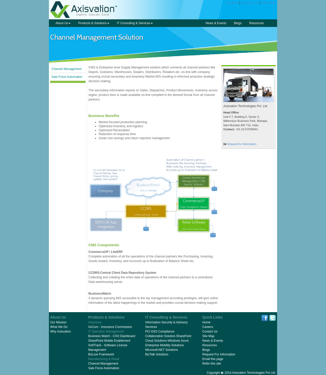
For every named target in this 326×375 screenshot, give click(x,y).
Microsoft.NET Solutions (161, 350)
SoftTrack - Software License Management (107, 347)
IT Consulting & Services (135, 23)
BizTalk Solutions (156, 354)
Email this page (212, 359)
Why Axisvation (60, 331)
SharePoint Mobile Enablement (109, 340)
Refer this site (211, 363)
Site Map (269, 3)
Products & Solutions (93, 23)
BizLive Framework (101, 354)
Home (206, 322)
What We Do (58, 327)
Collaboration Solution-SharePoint (168, 336)
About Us (63, 23)
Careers (232, 3)
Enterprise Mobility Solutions (164, 345)
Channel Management (66, 69)
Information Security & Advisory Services (166, 325)
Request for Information (241, 144)
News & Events (216, 23)
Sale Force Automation (66, 77)
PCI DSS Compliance (159, 331)
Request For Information (218, 354)
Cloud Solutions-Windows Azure (167, 340)
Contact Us (250, 3)
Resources (256, 23)
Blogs (238, 23)
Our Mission (58, 322)
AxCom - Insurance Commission (110, 327)
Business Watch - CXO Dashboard (111, 336)
